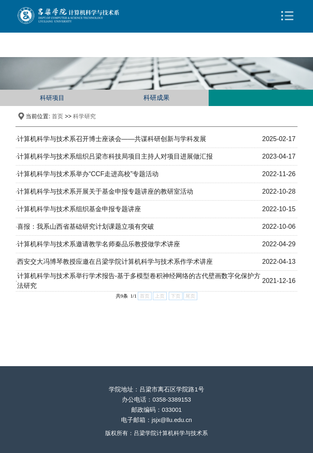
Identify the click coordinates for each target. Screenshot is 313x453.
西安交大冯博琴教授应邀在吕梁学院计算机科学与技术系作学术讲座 (115, 261)
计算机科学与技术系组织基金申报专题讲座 (79, 209)
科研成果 (156, 97)
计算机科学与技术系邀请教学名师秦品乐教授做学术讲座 (98, 244)
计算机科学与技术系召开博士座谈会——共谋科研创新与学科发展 (111, 138)
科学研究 (84, 116)
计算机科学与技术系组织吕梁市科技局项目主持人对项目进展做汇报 (115, 156)
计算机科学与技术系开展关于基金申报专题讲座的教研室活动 (105, 191)
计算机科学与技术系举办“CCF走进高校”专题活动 (88, 173)
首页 (57, 116)
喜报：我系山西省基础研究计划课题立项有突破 (85, 226)
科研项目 (52, 97)
